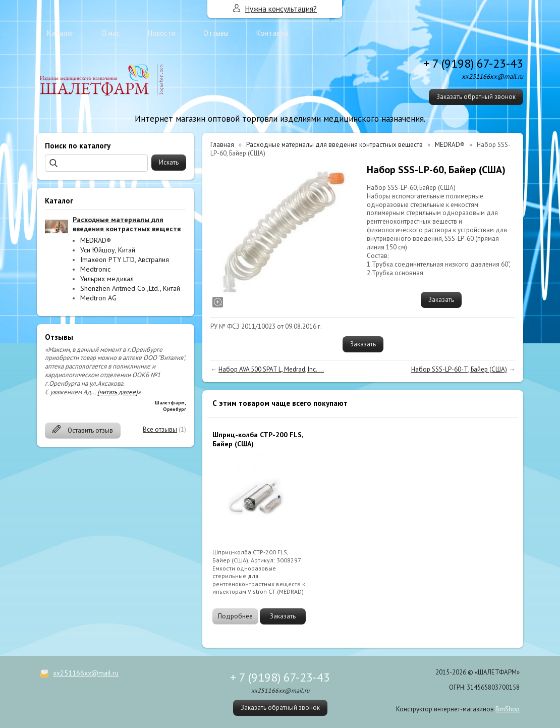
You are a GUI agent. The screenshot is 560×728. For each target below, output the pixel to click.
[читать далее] (117, 392)
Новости (162, 33)
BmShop (507, 709)
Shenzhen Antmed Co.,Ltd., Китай (130, 288)
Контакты (272, 33)
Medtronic (95, 269)
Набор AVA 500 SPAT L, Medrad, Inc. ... (271, 369)
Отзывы (216, 33)
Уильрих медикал (107, 278)
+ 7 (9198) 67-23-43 (473, 63)
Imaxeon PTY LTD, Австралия (124, 259)
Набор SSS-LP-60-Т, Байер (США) (459, 369)
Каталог (60, 33)
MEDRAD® (95, 240)
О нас (110, 33)
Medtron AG (98, 297)
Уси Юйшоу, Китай (107, 249)
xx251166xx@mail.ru (86, 673)
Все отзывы (160, 429)
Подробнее (235, 616)
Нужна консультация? (281, 9)
